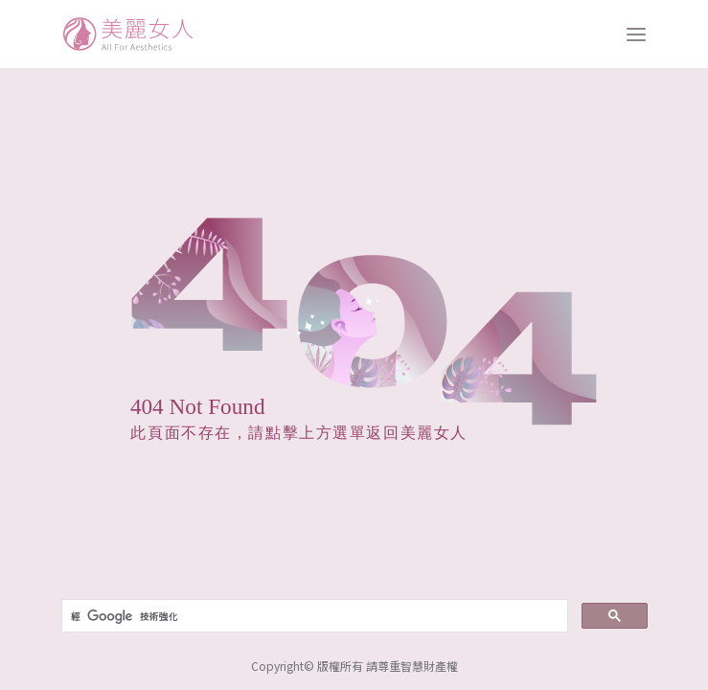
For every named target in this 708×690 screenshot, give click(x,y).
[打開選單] (636, 34)
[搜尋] (313, 616)
